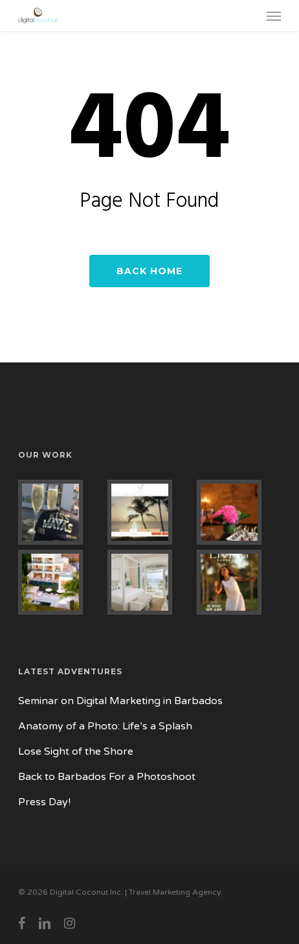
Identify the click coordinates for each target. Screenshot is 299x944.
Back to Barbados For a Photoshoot (106, 776)
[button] (274, 15)
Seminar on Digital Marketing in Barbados (120, 700)
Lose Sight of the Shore (75, 751)
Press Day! (44, 802)
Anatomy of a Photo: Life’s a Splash (105, 726)
